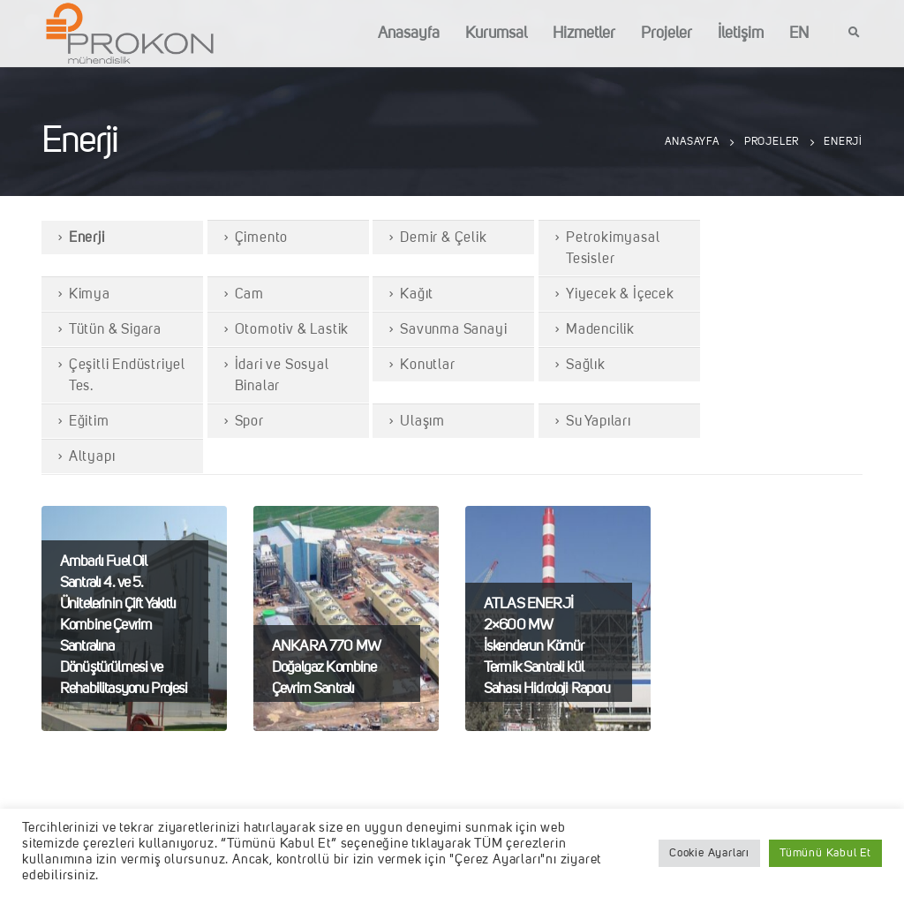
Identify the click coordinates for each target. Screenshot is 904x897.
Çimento (262, 238)
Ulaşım (422, 422)
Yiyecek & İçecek (620, 295)
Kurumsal (496, 33)
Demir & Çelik (443, 238)
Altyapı (92, 457)
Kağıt (416, 295)
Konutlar (427, 365)
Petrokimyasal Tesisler (612, 249)
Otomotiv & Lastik (292, 330)
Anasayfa (409, 33)
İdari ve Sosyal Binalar (282, 376)
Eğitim (89, 422)
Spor (249, 422)
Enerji (87, 238)
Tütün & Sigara (115, 330)
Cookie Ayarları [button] (709, 853)
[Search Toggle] (855, 33)
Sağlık (586, 365)
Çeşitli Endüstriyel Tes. (127, 376)
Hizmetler (584, 33)
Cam (249, 295)
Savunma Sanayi (453, 330)
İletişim (741, 33)
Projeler (666, 33)
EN (799, 33)
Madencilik (600, 330)
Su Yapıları (598, 422)
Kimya (89, 295)
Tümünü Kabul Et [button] (825, 853)
